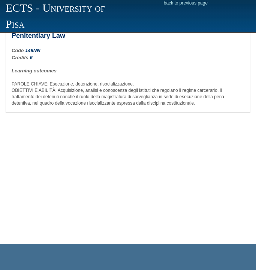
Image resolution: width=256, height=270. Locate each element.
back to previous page (186, 3)
